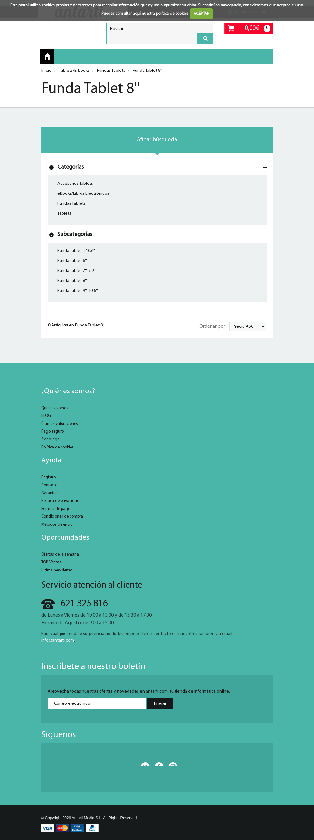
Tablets (64, 213)
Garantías (50, 493)
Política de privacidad (60, 501)
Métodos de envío (56, 525)
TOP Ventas (51, 562)
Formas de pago (55, 509)
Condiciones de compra (62, 516)
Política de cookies (57, 447)
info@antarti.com (57, 640)
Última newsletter (56, 570)
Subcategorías (74, 234)
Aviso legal (51, 439)
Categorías (70, 167)
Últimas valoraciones (59, 424)
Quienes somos (54, 408)
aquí (137, 14)
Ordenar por (212, 326)
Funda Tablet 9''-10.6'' (77, 290)
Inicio (47, 56)
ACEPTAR (201, 14)
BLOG (46, 416)
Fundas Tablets (71, 203)
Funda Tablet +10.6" (76, 251)
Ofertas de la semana (60, 554)
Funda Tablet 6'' (72, 261)
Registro (48, 477)
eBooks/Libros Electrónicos (83, 193)
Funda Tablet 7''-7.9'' (76, 271)
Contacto (49, 485)
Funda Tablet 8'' (72, 280)
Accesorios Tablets (75, 183)
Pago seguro (52, 431)
